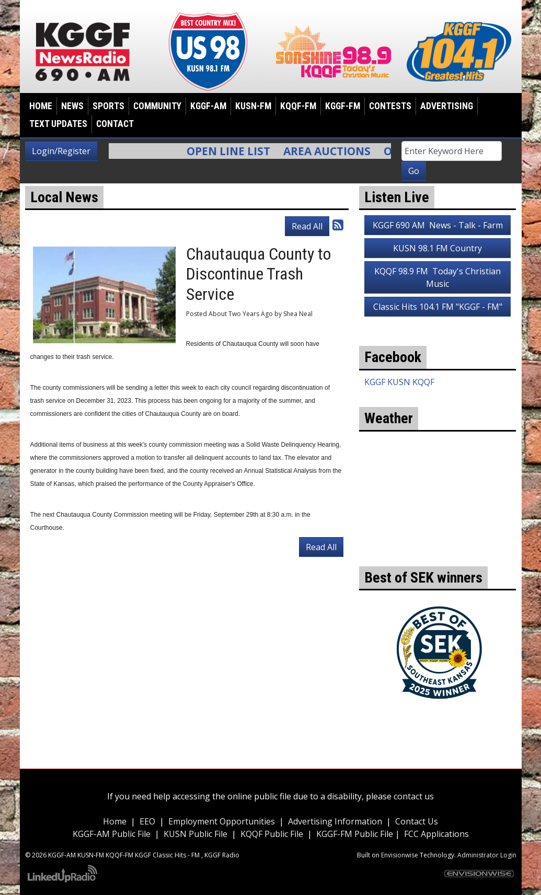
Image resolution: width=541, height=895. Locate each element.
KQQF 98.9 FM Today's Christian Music (437, 277)
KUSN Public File (195, 834)
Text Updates (58, 124)
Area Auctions (332, 151)
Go (413, 171)
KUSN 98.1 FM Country (437, 248)
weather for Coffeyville (437, 550)
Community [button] (157, 106)
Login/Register (61, 151)
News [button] (72, 106)
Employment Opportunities (221, 821)
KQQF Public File (271, 834)
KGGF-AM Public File (112, 834)
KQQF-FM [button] (298, 106)
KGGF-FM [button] (342, 106)
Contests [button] (390, 106)
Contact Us (416, 821)
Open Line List (233, 151)
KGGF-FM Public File (355, 834)
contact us (414, 796)
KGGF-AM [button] (208, 106)
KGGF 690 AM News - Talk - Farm (438, 225)
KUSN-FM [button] (253, 106)
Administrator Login (486, 855)
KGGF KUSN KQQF (399, 382)
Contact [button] (115, 124)
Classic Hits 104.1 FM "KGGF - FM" (437, 306)
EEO (147, 821)
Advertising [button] (446, 106)
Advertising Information (335, 821)
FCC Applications (436, 834)
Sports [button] (108, 106)
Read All (307, 226)
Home (40, 106)
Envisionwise (399, 855)
